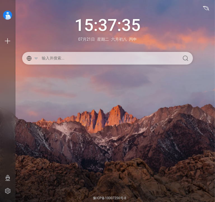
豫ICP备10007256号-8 (109, 198)
